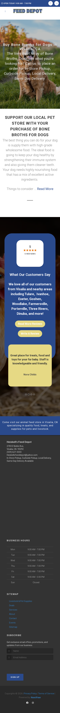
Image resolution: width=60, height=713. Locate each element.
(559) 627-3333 (14, 452)
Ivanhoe (42, 294)
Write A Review (30, 333)
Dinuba (22, 314)
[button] (26, 394)
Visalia (21, 289)
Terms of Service (46, 693)
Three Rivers (38, 309)
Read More (45, 189)
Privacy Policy (30, 693)
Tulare (29, 294)
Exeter (23, 299)
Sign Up (15, 677)
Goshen (35, 299)
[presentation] (23, 665)
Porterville (19, 309)
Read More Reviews (30, 323)
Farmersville (38, 304)
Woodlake (19, 304)
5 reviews (30, 254)
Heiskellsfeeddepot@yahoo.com (22, 455)
